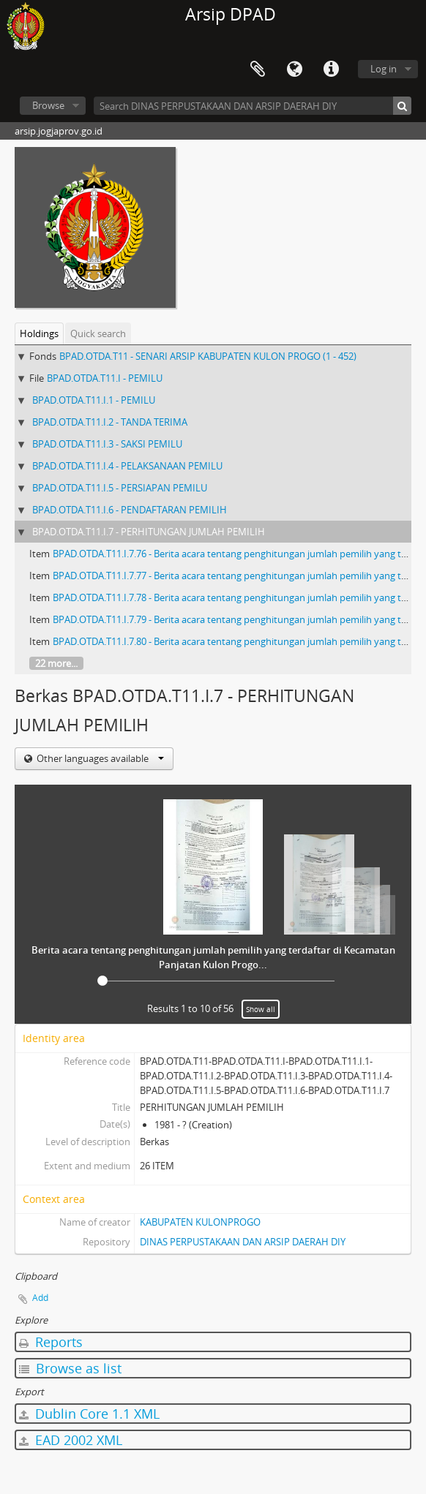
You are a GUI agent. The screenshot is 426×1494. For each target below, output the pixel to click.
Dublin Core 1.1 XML (89, 1413)
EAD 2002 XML (70, 1440)
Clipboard (257, 69)
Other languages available (99, 758)
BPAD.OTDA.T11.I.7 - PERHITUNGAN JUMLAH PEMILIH (148, 531)
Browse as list (70, 1368)
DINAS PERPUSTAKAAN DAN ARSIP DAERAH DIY (242, 1241)
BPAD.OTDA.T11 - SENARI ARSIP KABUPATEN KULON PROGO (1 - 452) (207, 356)
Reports (51, 1342)
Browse (48, 105)
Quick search (98, 333)
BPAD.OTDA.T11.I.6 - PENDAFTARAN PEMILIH (129, 509)
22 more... (56, 663)
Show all (260, 1009)
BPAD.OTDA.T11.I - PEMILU (104, 378)
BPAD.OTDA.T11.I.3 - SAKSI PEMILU (107, 443)
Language (294, 69)
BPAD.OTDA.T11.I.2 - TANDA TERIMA (109, 422)
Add (40, 1297)
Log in (383, 68)
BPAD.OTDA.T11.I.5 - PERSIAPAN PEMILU (119, 487)
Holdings (39, 333)
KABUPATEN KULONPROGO (200, 1222)
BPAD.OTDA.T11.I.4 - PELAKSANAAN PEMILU (127, 465)
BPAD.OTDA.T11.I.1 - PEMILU (93, 400)
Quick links (331, 69)
